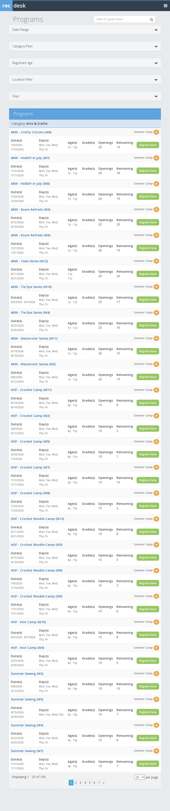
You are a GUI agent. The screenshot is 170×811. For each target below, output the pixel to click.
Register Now (147, 145)
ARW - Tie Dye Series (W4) (30, 312)
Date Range (85, 29)
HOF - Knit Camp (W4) (27, 648)
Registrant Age (85, 62)
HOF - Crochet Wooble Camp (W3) (36, 545)
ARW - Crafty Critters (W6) (31, 132)
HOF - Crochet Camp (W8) (30, 493)
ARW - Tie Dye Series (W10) (31, 287)
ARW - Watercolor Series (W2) (33, 364)
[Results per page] (140, 777)
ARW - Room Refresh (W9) (30, 235)
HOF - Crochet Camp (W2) (30, 416)
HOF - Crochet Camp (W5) (30, 441)
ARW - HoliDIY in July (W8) (30, 183)
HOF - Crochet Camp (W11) (31, 390)
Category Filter (85, 46)
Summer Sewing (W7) (27, 751)
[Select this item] (156, 132)
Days (85, 96)
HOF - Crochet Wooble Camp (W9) (36, 596)
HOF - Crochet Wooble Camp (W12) (37, 519)
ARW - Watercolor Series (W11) (34, 338)
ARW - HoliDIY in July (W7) (30, 158)
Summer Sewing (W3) (27, 699)
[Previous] (66, 783)
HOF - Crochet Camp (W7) (30, 467)
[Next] (103, 783)
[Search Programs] (151, 19)
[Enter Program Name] (124, 19)
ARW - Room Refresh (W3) (30, 209)
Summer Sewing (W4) (27, 725)
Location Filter (85, 79)
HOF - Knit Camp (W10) (28, 622)
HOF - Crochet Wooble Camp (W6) (36, 570)
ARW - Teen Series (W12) (29, 261)
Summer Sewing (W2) (27, 673)
